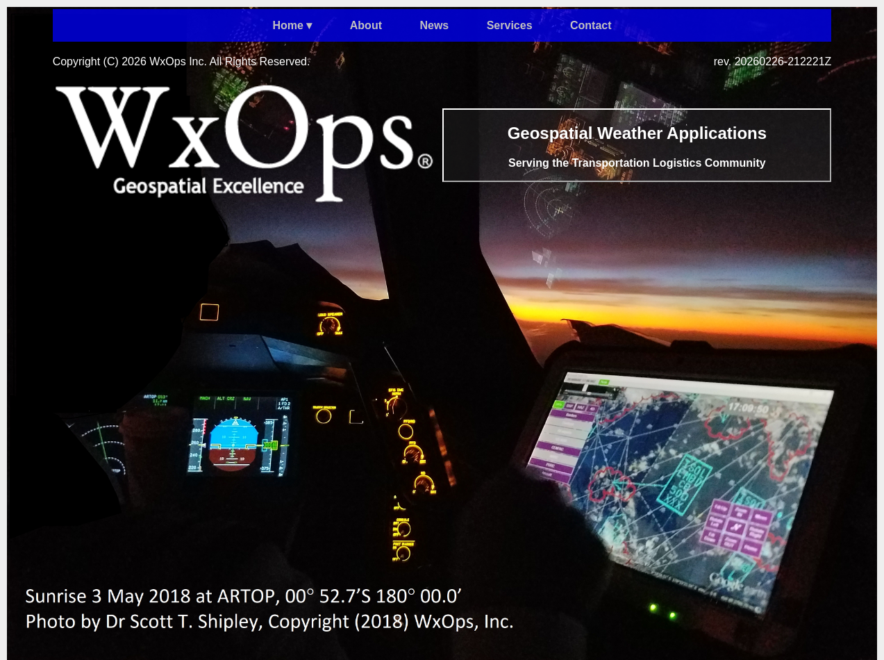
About (366, 25)
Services (510, 25)
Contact (591, 25)
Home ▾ (292, 25)
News (434, 25)
